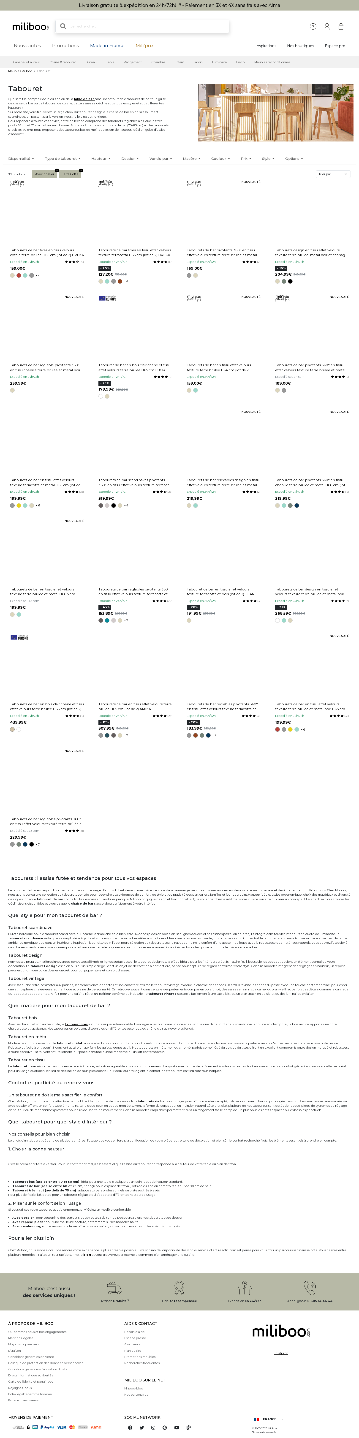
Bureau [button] (91, 62)
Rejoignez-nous (20, 1388)
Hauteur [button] (99, 158)
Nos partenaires (136, 1394)
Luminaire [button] (219, 62)
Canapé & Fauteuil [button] (26, 62)
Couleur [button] (219, 158)
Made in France (107, 45)
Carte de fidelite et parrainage (30, 1381)
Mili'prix (145, 45)
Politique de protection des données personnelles (45, 1363)
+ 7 (214, 735)
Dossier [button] (128, 158)
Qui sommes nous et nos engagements (37, 1332)
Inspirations (266, 46)
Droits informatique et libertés (30, 1375)
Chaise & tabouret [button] (62, 62)
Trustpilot (281, 1353)
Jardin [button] (198, 62)
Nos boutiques (300, 46)
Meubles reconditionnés (272, 62)
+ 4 (38, 275)
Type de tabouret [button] (61, 158)
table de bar (84, 99)
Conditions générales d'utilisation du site (38, 1369)
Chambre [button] (158, 62)
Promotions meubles (139, 1357)
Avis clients (132, 1344)
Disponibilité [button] (19, 158)
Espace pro (335, 46)
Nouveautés (27, 45)
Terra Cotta (71, 173)
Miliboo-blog (133, 1388)
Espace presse (135, 1338)
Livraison (14, 1350)
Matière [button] (190, 158)
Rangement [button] (133, 62)
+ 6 (38, 505)
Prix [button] (244, 158)
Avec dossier (46, 173)
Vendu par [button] (159, 158)
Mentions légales (20, 1338)
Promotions (65, 45)
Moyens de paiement (24, 1344)
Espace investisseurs (23, 1400)
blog (87, 1254)
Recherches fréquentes (142, 1363)
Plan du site (132, 1350)
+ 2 (126, 620)
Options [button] (292, 158)
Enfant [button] (179, 62)
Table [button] (110, 62)
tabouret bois (76, 1024)
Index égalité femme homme (30, 1394)
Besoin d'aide (134, 1332)
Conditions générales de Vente (31, 1357)
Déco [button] (240, 62)
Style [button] (267, 158)
